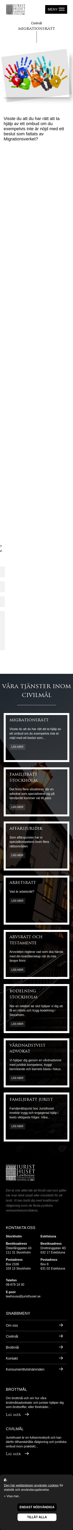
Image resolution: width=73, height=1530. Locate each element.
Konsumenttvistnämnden (25, 1369)
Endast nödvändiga (37, 1507)
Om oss (12, 1325)
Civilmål (12, 1336)
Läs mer (17, 746)
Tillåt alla (37, 1517)
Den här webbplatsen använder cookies (31, 1485)
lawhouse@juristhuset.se (23, 1296)
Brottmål (12, 1347)
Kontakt (12, 1358)
